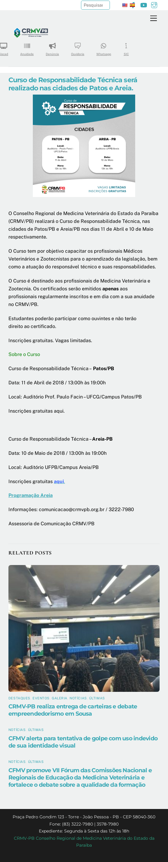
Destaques (19, 698)
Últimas (97, 698)
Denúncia (52, 47)
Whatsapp (103, 47)
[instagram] (154, 4)
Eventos (41, 698)
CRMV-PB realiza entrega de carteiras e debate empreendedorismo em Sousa (72, 710)
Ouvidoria (77, 47)
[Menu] (154, 18)
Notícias (78, 698)
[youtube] (144, 4)
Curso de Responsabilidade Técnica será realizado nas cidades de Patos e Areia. (72, 84)
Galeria (59, 698)
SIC (126, 47)
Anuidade (27, 47)
